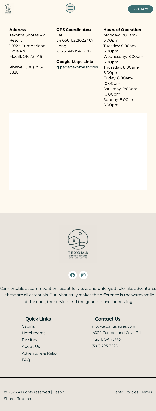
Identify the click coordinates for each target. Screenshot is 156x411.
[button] (70, 8)
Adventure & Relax (39, 353)
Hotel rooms (34, 333)
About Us (31, 346)
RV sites (29, 339)
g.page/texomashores (77, 67)
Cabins (28, 326)
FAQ (26, 360)
